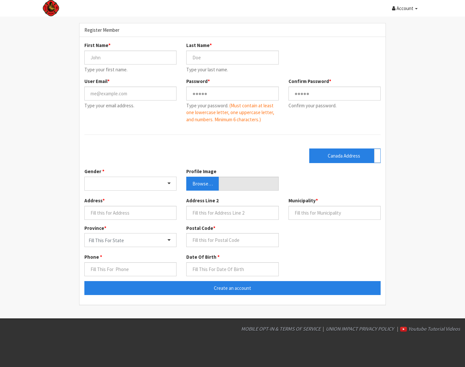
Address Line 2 (202, 200)
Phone (92, 257)
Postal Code (199, 228)
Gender (93, 171)
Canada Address (344, 156)
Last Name (198, 45)
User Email (95, 81)
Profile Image (201, 171)
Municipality (302, 200)
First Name (96, 45)
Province (94, 228)
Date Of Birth (201, 257)
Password (197, 81)
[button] (404, 8)
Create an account (232, 288)
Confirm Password (308, 81)
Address (93, 200)
